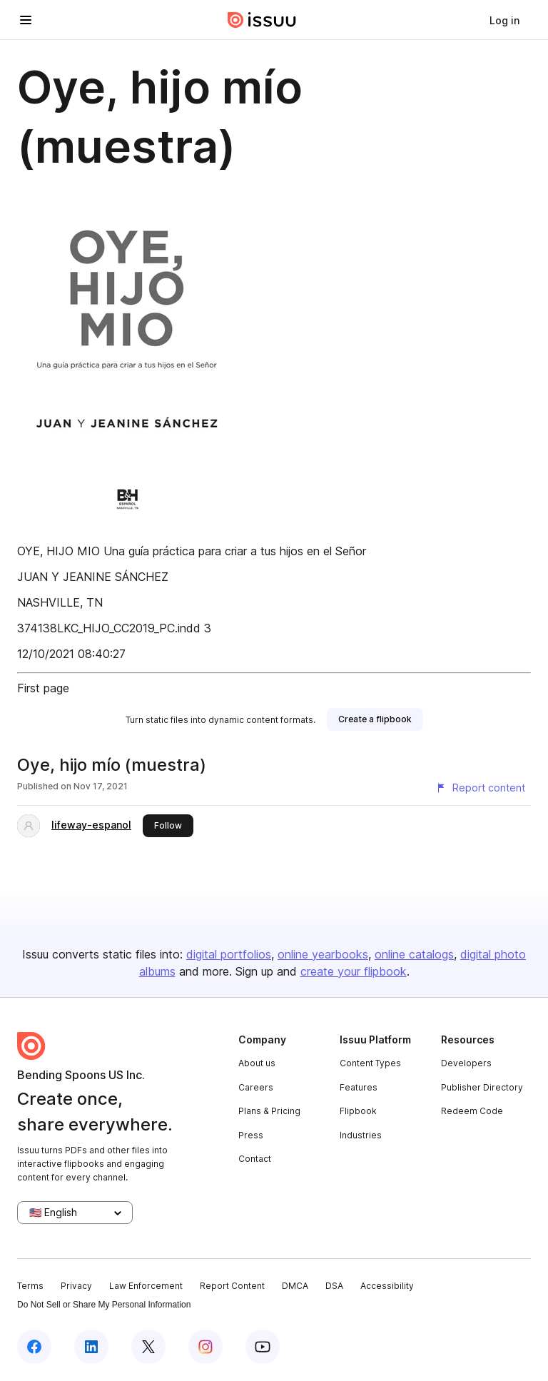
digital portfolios (228, 954)
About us (256, 1063)
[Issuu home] (262, 20)
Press (250, 1135)
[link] (504, 20)
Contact (254, 1158)
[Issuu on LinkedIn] (91, 1347)
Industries (361, 1135)
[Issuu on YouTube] (262, 1347)
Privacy (76, 1285)
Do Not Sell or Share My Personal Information (104, 1305)
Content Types (370, 1063)
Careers (255, 1087)
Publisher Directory (482, 1087)
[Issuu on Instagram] (205, 1347)
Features (358, 1087)
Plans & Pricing (269, 1111)
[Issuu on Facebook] (34, 1347)
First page (43, 688)
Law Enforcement (146, 1285)
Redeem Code (472, 1111)
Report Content (232, 1285)
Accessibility (387, 1285)
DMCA (295, 1285)
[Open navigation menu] (25, 20)
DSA (334, 1285)
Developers (466, 1063)
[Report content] (480, 787)
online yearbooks (323, 954)
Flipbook (358, 1111)
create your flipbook (353, 971)
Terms (30, 1285)
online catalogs (414, 954)
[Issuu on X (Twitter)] (148, 1347)
